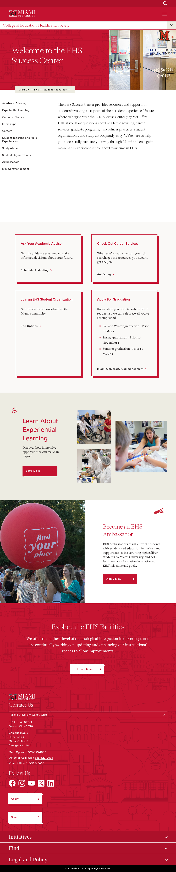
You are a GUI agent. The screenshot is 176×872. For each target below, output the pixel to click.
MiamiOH (24, 89)
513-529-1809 (37, 752)
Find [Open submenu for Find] (14, 848)
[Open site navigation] (164, 13)
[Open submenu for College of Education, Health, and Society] (171, 25)
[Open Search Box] (165, 3)
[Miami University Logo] (22, 13)
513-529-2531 (44, 757)
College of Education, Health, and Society (36, 25)
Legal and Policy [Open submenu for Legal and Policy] (28, 859)
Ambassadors (10, 162)
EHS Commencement (15, 169)
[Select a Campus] (88, 715)
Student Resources (55, 89)
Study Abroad (10, 148)
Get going (104, 274)
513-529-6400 (35, 763)
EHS (36, 89)
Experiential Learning (15, 110)
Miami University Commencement (120, 369)
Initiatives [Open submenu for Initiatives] (20, 837)
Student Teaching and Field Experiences (19, 139)
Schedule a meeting (35, 270)
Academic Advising (14, 103)
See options (29, 326)
